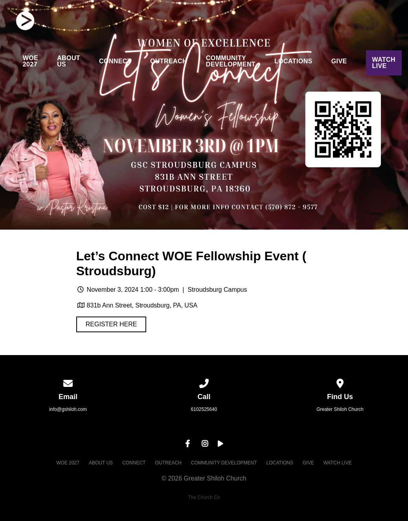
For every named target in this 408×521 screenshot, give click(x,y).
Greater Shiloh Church (339, 409)
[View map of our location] (340, 382)
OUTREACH (168, 61)
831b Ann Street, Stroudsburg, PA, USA (142, 305)
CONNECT (115, 61)
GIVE (339, 61)
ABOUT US (68, 61)
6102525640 (204, 409)
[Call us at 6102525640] (204, 382)
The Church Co (204, 497)
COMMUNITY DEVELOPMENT (230, 61)
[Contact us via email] (68, 382)
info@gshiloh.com (68, 409)
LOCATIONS (293, 61)
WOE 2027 (30, 61)
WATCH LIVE (383, 62)
